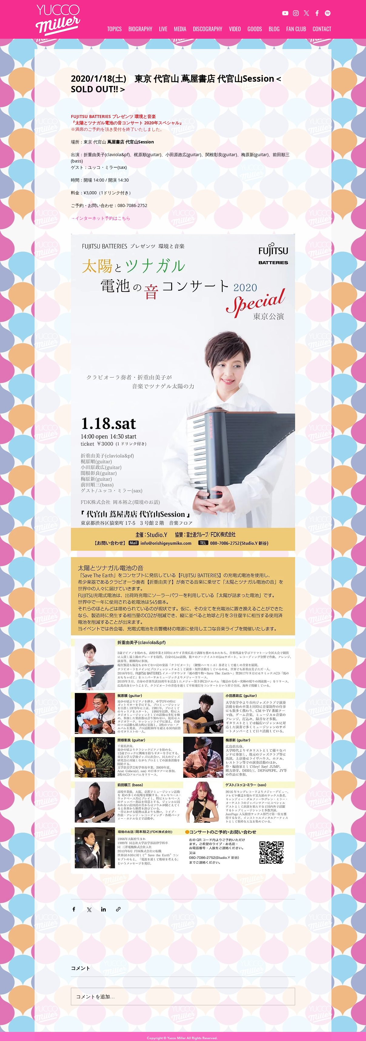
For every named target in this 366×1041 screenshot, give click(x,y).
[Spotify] (327, 13)
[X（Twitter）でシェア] (89, 909)
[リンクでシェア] (118, 909)
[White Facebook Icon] (317, 13)
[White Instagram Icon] (296, 13)
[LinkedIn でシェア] (103, 909)
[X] (306, 13)
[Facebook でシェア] (74, 909)
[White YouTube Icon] (285, 13)
